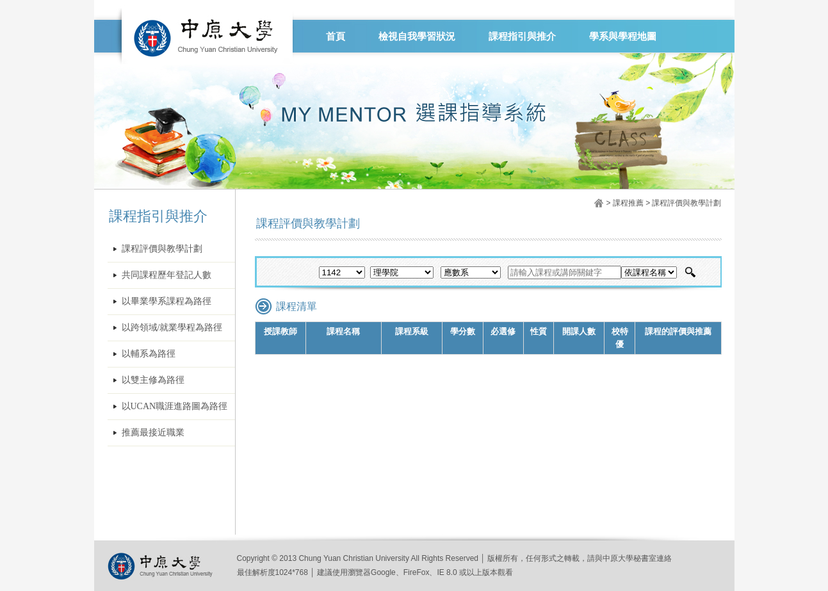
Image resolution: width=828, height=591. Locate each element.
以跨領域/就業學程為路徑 (172, 327)
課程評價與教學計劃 (162, 249)
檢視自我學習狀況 (416, 36)
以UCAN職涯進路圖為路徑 (175, 406)
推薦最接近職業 (153, 432)
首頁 (335, 36)
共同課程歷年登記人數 (166, 275)
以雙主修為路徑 (153, 380)
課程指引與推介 (522, 36)
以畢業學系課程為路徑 (166, 301)
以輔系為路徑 (148, 354)
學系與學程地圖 (622, 36)
